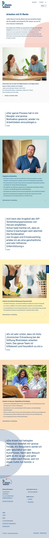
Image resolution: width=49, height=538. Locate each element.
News (3, 518)
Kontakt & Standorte (7, 501)
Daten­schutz (43, 533)
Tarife (3, 515)
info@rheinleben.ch (7, 498)
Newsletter (30, 502)
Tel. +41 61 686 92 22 (8, 496)
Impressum (36, 533)
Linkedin (29, 499)
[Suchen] (45, 2)
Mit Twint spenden (31, 492)
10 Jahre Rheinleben (7, 521)
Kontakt (41, 2)
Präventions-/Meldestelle (9, 523)
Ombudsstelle (6, 526)
